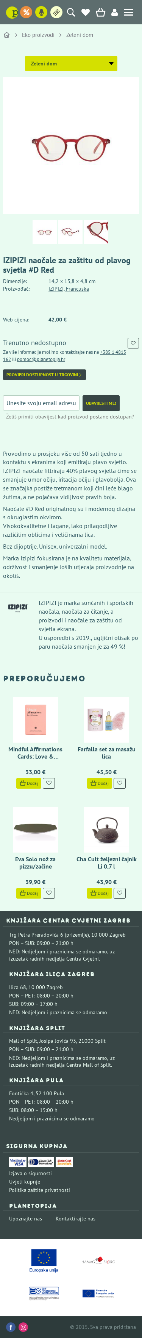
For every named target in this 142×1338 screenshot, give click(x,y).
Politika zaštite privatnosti (39, 1190)
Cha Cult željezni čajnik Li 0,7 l (106, 862)
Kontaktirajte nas (75, 1218)
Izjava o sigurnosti (30, 1173)
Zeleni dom (79, 34)
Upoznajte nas (25, 1218)
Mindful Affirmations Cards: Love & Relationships (35, 756)
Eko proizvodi (38, 34)
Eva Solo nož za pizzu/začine (35, 862)
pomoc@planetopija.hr (41, 359)
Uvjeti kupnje (24, 1181)
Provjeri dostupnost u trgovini (44, 375)
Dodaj (29, 783)
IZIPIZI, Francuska (68, 288)
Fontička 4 (21, 1093)
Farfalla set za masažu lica (107, 752)
